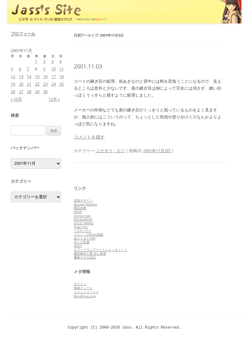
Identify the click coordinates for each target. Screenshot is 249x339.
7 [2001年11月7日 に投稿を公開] (28, 69)
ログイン (80, 284)
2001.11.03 (88, 66)
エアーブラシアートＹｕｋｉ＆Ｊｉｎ (100, 249)
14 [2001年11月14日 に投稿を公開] (29, 76)
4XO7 (78, 246)
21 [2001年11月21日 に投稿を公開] (29, 84)
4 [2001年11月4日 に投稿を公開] (60, 61)
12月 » (54, 99)
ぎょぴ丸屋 (82, 242)
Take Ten (81, 227)
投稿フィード (83, 288)
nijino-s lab (82, 215)
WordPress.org (85, 296)
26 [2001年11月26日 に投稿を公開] (13, 91)
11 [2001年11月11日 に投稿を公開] (61, 69)
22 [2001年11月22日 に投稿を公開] (37, 84)
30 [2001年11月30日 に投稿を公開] (45, 91)
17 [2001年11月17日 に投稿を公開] (53, 76)
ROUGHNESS (83, 219)
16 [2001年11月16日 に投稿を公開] (45, 76)
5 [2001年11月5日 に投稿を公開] (12, 69)
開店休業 (80, 208)
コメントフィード (86, 292)
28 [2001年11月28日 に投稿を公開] (29, 91)
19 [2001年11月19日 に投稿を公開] (13, 84)
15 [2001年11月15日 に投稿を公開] (37, 76)
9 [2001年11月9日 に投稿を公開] (44, 69)
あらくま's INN (85, 238)
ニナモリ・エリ (110, 150)
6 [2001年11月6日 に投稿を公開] (20, 69)
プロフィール (23, 34)
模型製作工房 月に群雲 (90, 253)
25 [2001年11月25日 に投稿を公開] (61, 84)
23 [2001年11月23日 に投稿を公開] (45, 84)
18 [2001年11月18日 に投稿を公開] (61, 76)
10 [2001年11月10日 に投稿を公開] (53, 69)
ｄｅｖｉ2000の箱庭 (88, 234)
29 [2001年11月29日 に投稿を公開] (37, 91)
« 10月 (16, 99)
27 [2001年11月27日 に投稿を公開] (21, 91)
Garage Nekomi (85, 204)
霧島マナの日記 (85, 257)
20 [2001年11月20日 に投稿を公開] (21, 84)
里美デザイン (83, 200)
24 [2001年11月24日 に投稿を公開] (53, 84)
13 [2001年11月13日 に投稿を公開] (21, 76)
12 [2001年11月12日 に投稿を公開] (13, 76)
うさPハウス (82, 231)
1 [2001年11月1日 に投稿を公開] (36, 61)
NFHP (78, 212)
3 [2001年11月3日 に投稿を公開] (52, 61)
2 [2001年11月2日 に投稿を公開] (44, 61)
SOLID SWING (84, 223)
